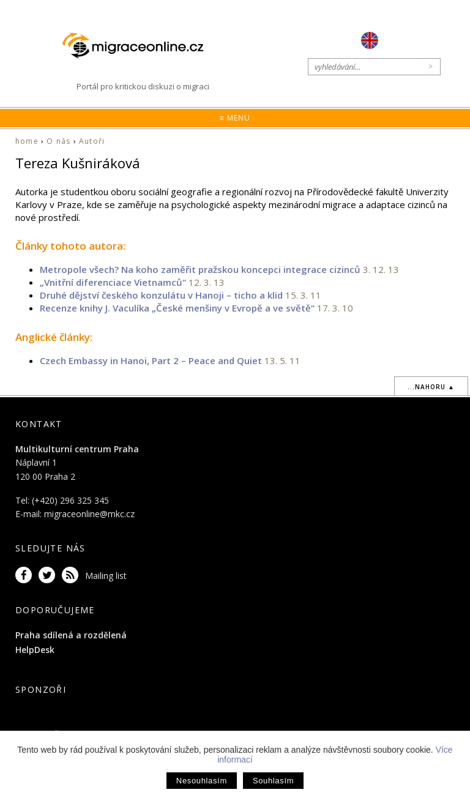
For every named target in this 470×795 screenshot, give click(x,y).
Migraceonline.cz (138, 45)
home (27, 141)
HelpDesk (34, 649)
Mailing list (106, 575)
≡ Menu (234, 118)
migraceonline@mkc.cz (89, 514)
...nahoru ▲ (431, 387)
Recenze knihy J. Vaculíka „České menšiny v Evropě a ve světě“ (177, 308)
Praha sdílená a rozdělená (71, 635)
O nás (58, 141)
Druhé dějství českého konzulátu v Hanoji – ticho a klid (162, 295)
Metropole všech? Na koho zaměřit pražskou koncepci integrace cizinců (200, 269)
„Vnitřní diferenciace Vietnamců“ (114, 282)
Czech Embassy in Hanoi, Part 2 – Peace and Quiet (151, 360)
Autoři (92, 141)
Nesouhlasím (201, 780)
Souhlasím (273, 780)
